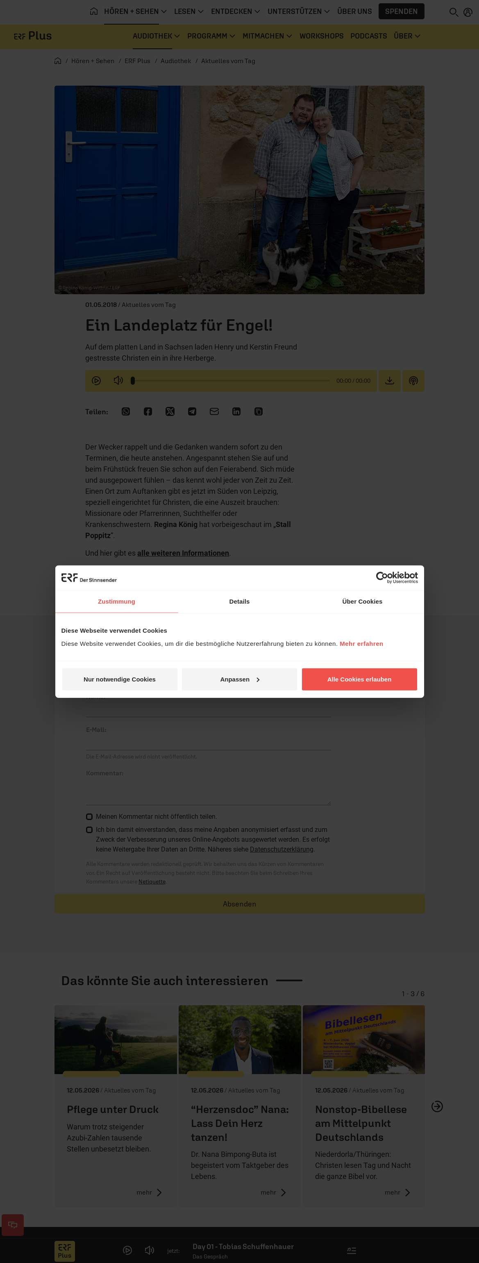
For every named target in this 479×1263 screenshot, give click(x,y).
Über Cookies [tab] (363, 601)
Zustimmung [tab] (116, 601)
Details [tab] (239, 601)
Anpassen (239, 678)
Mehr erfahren (362, 643)
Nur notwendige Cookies (120, 678)
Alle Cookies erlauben (359, 678)
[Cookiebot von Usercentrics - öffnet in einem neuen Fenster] (382, 578)
